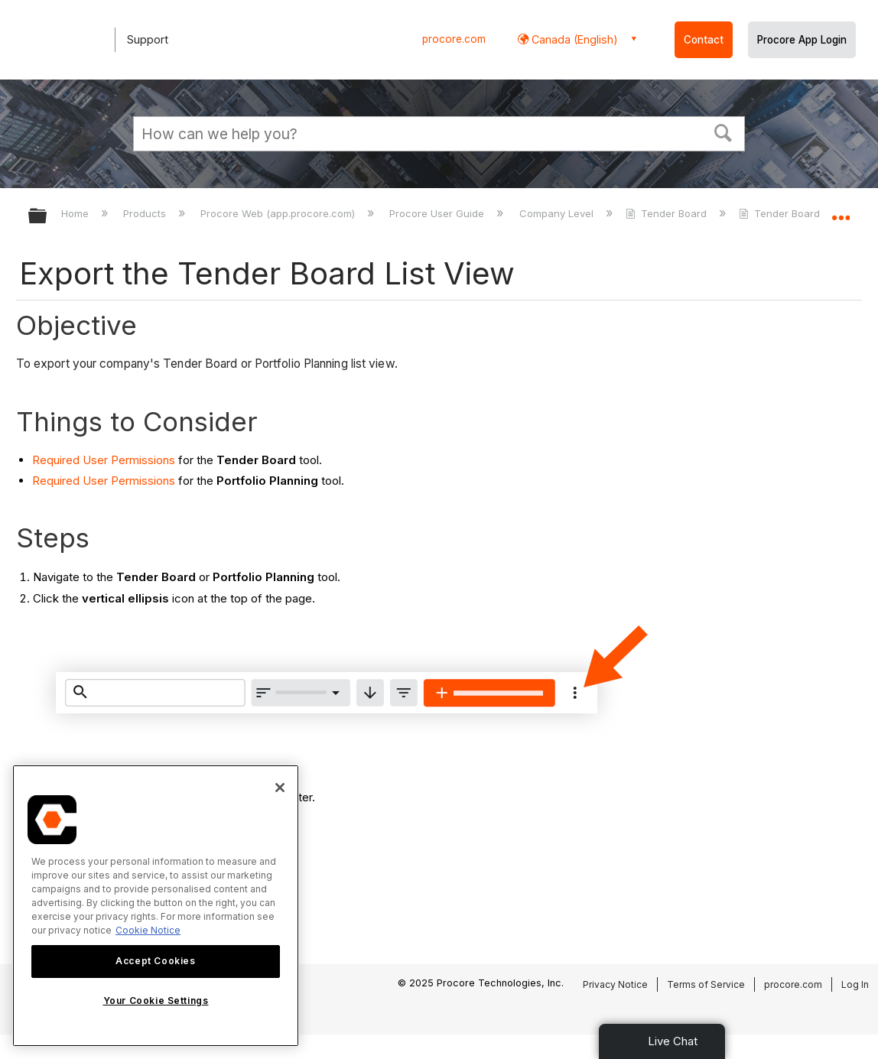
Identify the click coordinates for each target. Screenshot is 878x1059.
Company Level (558, 213)
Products (146, 213)
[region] (155, 906)
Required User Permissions (103, 460)
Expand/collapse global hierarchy (47, 217)
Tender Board (668, 213)
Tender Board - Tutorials (807, 213)
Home (76, 213)
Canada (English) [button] (573, 39)
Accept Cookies (155, 960)
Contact (704, 40)
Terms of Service (706, 984)
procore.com (454, 39)
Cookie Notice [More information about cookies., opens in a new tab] (147, 930)
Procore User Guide (438, 213)
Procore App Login (802, 40)
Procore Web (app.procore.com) (279, 213)
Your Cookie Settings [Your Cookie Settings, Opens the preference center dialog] (156, 1000)
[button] (723, 131)
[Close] (280, 787)
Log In (855, 984)
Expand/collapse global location (840, 211)
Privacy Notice (615, 984)
